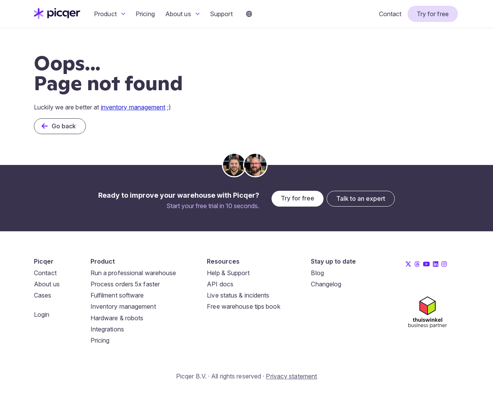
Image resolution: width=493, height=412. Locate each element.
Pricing (145, 14)
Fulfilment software (117, 295)
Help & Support (228, 273)
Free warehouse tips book (243, 306)
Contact (390, 14)
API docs (220, 284)
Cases (43, 295)
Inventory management (123, 306)
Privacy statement (291, 376)
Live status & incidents (238, 295)
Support (221, 14)
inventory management (133, 107)
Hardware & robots (117, 318)
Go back (64, 126)
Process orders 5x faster (125, 284)
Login (42, 314)
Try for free (433, 14)
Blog (317, 273)
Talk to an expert (360, 198)
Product (109, 14)
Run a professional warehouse (133, 273)
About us (182, 14)
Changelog (326, 284)
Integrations (107, 329)
